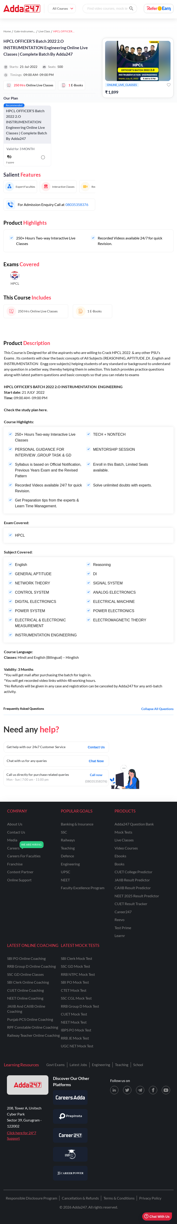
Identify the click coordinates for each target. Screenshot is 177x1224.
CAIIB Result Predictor (133, 888)
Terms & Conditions (119, 1198)
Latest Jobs (78, 1065)
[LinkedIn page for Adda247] (114, 1090)
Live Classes (124, 840)
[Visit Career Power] (70, 1173)
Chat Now (96, 761)
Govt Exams (55, 1065)
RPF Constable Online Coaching (32, 1027)
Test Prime (123, 927)
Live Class (44, 31)
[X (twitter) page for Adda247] (127, 1090)
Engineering (101, 1065)
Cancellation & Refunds (80, 1198)
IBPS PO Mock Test (76, 1030)
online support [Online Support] (19, 880)
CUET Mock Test (74, 1014)
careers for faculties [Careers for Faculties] (24, 856)
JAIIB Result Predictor (132, 880)
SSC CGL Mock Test (76, 998)
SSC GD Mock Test (75, 966)
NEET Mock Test (74, 1022)
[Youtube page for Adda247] (166, 1090)
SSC (64, 832)
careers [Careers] (13, 848)
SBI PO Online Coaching (26, 958)
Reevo (119, 919)
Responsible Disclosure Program (31, 1198)
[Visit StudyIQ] (70, 1154)
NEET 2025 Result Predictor (137, 896)
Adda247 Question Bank (134, 824)
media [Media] (12, 840)
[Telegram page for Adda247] (140, 1090)
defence (67, 856)
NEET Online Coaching (25, 998)
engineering (70, 864)
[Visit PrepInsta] (70, 1116)
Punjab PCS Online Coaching (30, 1019)
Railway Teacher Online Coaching (33, 1035)
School (138, 1065)
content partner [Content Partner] (20, 872)
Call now (96, 774)
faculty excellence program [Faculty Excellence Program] (82, 888)
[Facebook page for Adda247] (153, 1090)
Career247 (123, 912)
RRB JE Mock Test (75, 1038)
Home (7, 31)
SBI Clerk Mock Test (76, 958)
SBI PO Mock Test (75, 982)
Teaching (121, 1065)
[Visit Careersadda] (70, 1097)
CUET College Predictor (133, 872)
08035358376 (76, 204)
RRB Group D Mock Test (80, 1006)
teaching (68, 848)
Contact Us (96, 747)
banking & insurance (77, 824)
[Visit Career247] (70, 1135)
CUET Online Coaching (25, 990)
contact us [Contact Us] (16, 832)
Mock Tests (123, 832)
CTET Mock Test (73, 990)
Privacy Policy (150, 1198)
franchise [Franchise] (15, 864)
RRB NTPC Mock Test (78, 974)
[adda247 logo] (27, 1085)
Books (119, 864)
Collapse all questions (157, 709)
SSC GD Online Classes (25, 974)
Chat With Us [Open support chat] (157, 1216)
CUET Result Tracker (131, 903)
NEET (65, 880)
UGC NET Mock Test (77, 1046)
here (43, 410)
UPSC (65, 872)
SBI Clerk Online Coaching (28, 982)
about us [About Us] (14, 824)
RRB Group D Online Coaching (31, 966)
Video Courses (126, 848)
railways (68, 840)
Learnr (120, 935)
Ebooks (120, 856)
